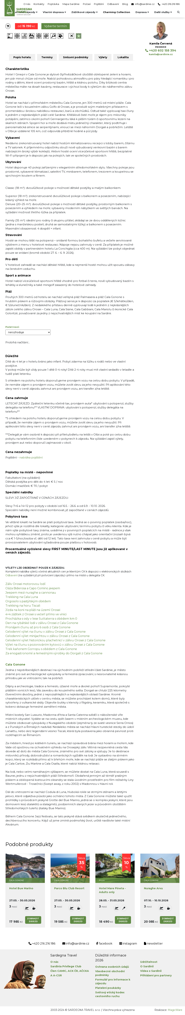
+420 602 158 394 (160, 50)
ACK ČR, (73, 971)
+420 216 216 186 (169, 4)
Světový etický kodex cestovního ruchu (109, 994)
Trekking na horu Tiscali (22, 605)
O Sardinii (147, 966)
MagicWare (175, 1010)
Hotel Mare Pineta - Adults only (112, 890)
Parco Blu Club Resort (69, 888)
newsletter (153, 943)
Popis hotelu (22, 57)
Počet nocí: (12, 327)
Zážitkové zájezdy (84, 12)
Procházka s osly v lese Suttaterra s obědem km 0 (41, 618)
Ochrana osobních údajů (112, 966)
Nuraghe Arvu (153, 888)
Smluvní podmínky (75, 57)
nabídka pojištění (31, 457)
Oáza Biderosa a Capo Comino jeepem (32, 588)
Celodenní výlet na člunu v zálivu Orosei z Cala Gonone (45, 631)
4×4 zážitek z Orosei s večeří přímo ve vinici (35, 614)
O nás (26, 4)
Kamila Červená (160, 43)
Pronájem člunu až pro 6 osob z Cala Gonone (37, 627)
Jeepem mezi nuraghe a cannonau (30, 592)
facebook (104, 943)
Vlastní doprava (54, 12)
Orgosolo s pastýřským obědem (28, 601)
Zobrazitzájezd (33, 920)
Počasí (87, 4)
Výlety (103, 57)
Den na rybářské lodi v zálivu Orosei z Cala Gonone (41, 623)
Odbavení (113, 4)
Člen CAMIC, (58, 971)
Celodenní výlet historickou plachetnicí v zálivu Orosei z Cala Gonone (55, 640)
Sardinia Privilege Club (65, 966)
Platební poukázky (108, 988)
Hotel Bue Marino (21, 888)
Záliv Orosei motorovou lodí (25, 584)
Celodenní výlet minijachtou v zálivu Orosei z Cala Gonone (47, 636)
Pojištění (99, 4)
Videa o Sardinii (151, 971)
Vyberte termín (55, 26)
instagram (128, 943)
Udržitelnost (148, 962)
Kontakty (39, 4)
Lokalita (123, 57)
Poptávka (53, 4)
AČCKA (84, 971)
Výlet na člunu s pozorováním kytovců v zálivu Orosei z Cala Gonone (55, 644)
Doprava (142, 12)
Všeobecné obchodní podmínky (110, 973)
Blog (125, 4)
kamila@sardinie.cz (161, 54)
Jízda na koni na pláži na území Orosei (32, 610)
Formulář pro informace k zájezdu (112, 981)
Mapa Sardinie (71, 4)
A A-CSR (56, 975)
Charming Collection (116, 12)
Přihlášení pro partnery (156, 975)
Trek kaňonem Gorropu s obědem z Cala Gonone (41, 649)
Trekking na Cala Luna (21, 597)
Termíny (47, 57)
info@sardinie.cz (142, 4)
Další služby (163, 12)
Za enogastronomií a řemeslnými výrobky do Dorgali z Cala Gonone (53, 653)
